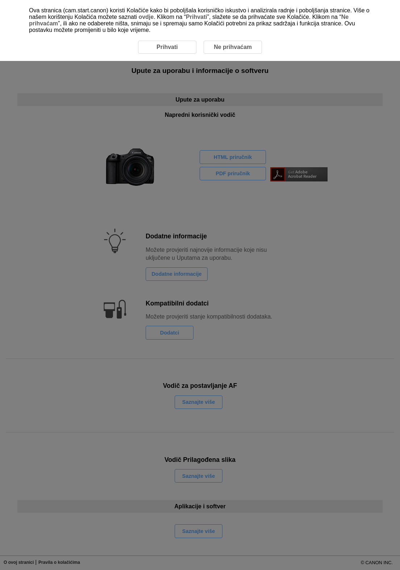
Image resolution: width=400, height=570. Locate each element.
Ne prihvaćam (233, 47)
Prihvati (196, 17)
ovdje (146, 17)
